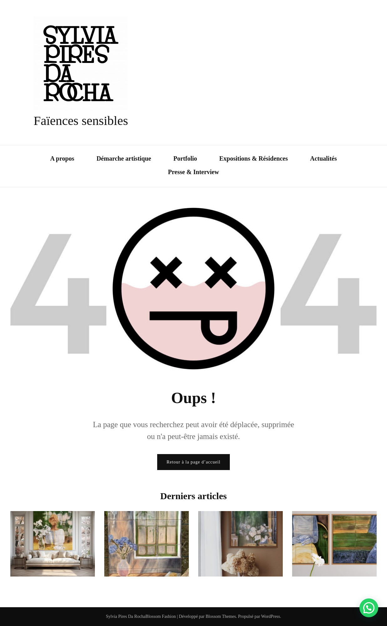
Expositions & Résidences (253, 158)
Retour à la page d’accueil (193, 462)
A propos (62, 158)
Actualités (323, 158)
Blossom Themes (220, 616)
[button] (368, 607)
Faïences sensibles (81, 120)
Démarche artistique (123, 158)
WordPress (270, 616)
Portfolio (185, 158)
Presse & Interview (193, 171)
